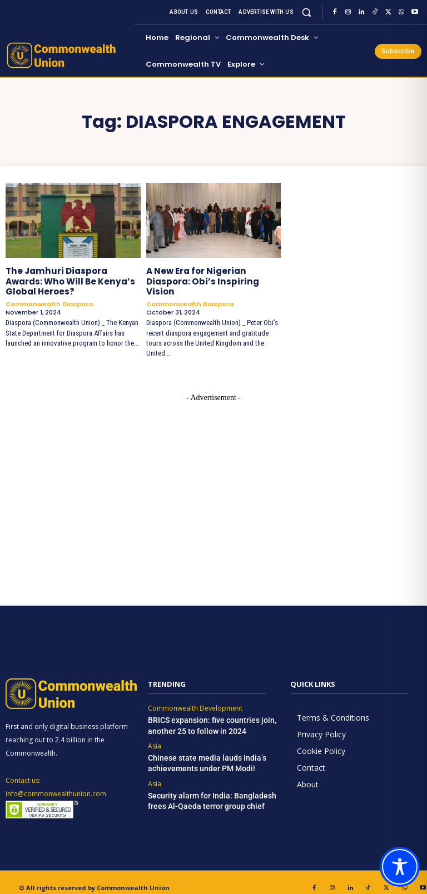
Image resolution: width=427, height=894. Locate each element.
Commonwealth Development (195, 697)
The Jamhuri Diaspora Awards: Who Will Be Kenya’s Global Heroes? (71, 280)
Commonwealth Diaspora (49, 302)
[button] (307, 12)
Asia (154, 733)
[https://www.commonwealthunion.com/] (68, 55)
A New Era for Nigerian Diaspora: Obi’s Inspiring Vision (211, 275)
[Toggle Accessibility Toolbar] (400, 867)
